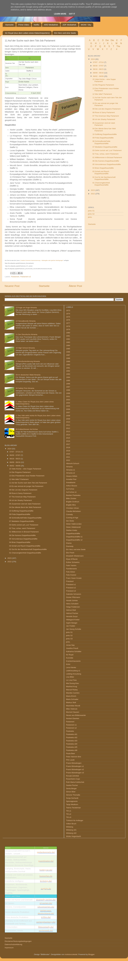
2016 (68, 441)
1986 (68, 352)
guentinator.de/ (46, 861)
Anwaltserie (70, 482)
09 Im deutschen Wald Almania (28, 375)
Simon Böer (71, 792)
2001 (68, 396)
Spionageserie (72, 801)
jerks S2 (91, 214)
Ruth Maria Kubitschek (75, 782)
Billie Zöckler (71, 498)
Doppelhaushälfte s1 (74, 537)
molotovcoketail (71, 954)
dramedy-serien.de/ (46, 900)
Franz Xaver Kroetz (74, 578)
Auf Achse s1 (71, 492)
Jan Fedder (70, 626)
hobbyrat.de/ (45, 870)
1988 (68, 358)
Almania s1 (70, 470)
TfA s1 (68, 811)
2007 (68, 412)
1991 (68, 368)
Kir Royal (69, 655)
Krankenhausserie (73, 661)
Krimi (68, 664)
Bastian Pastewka (73, 495)
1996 (68, 384)
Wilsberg (69, 827)
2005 (68, 406)
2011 (68, 425)
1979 (68, 329)
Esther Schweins (73, 562)
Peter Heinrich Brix (73, 757)
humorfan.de (45, 876)
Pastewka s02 (71, 737)
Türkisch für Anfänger (74, 820)
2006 (68, 409)
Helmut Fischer (72, 613)
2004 (68, 403)
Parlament (15, 277)
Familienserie (71, 569)
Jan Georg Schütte (73, 629)
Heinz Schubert (72, 604)
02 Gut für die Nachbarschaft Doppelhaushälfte (104, 178)
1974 (68, 314)
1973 (68, 310)
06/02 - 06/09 (98, 76)
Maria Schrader (72, 699)
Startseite (9, 25)
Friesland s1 (71, 584)
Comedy (69, 514)
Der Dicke (70, 521)
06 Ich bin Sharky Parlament (104, 119)
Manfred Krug (71, 686)
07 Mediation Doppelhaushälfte (105, 147)
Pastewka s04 (71, 744)
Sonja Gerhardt (72, 798)
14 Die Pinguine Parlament (103, 85)
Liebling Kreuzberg (73, 674)
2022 (93, 194)
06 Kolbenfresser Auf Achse (27, 429)
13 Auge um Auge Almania (26, 308)
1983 (68, 342)
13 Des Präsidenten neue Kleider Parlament (26, 476)
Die (112, 40)
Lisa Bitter (70, 677)
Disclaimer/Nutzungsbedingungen (18, 941)
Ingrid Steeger (71, 623)
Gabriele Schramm (73, 594)
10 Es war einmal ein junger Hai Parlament (26, 486)
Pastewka (70, 731)
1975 (68, 317)
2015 (68, 438)
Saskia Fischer (72, 785)
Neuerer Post (12, 286)
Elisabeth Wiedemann (75, 556)
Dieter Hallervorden (74, 524)
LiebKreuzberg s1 (73, 671)
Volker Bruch (71, 824)
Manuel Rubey (72, 690)
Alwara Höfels (71, 476)
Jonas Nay (70, 645)
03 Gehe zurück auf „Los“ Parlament (107, 150)
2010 (68, 422)
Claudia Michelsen (73, 511)
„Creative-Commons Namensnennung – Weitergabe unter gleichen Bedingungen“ (41, 260)
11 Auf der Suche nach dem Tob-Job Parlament (28, 483)
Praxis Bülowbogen (74, 763)
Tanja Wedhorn (72, 804)
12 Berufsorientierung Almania (28, 361)
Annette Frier (71, 479)
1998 (68, 390)
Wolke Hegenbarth (73, 836)
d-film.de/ (46, 917)
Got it (72, 14)
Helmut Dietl (71, 610)
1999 (68, 393)
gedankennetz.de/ (46, 852)
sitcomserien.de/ (45, 907)
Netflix (36, 25)
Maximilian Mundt (73, 706)
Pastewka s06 (71, 750)
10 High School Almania (25, 348)
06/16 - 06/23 (98, 69)
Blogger (91, 954)
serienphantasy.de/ (45, 922)
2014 (68, 435)
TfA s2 (68, 814)
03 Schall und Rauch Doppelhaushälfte (101, 172)
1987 (68, 355)
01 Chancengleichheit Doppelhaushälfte (101, 184)
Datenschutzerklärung (13, 944)
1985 (68, 349)
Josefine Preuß (72, 648)
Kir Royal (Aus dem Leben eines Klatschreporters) (27, 33)
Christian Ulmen (72, 508)
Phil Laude (70, 760)
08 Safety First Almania (25, 388)
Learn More (60, 14)
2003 (68, 400)
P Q (98, 46)
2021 (68, 457)
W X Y (102, 49)
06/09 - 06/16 (98, 73)
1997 (68, 387)
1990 (68, 365)
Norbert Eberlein (72, 718)
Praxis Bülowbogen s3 (75, 773)
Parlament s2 (25, 277)
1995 (68, 380)
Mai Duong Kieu (72, 683)
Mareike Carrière (73, 693)
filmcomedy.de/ (45, 927)
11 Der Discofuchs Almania (26, 334)
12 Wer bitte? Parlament (102, 94)
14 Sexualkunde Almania (25, 321)
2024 (93, 59)
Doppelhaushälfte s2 (74, 540)
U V (91, 49)
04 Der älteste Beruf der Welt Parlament (25, 507)
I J (102, 43)
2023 (93, 190)
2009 (68, 419)
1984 (68, 345)
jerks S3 (69, 639)
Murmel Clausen (72, 712)
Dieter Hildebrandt (73, 527)
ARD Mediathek (51, 25)
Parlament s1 (71, 725)
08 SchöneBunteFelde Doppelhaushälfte (101, 142)
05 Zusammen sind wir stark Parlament (24, 504)
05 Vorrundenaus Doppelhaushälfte (107, 164)
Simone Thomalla (73, 795)
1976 (68, 320)
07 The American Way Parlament (106, 116)
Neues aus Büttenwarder (76, 715)
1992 (68, 371)
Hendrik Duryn (72, 616)
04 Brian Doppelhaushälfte (103, 168)
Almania (69, 467)
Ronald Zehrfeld (72, 776)
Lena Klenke (71, 667)
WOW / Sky (86, 25)
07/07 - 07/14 (98, 62)
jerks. (90, 217)
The (118, 46)
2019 (68, 451)
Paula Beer (70, 753)
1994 (68, 377)
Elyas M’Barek (72, 559)
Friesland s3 (71, 591)
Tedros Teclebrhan (73, 808)
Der (107, 40)
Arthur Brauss (71, 486)
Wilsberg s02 (71, 833)
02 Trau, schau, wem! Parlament (105, 154)
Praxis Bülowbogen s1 (75, 766)
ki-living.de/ (46, 881)
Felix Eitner (70, 572)
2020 (68, 454)
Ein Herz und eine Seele (65, 33)
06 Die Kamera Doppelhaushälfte (106, 161)
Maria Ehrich (71, 696)
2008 (68, 416)
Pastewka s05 (71, 747)
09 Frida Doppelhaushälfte (103, 138)
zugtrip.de (46, 888)
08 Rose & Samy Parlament (104, 112)
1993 (68, 374)
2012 (68, 428)
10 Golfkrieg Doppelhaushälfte (105, 134)
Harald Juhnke (72, 600)
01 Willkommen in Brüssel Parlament (107, 157)
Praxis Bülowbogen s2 (75, 769)
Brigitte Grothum (72, 502)
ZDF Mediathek (69, 25)
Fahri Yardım (71, 565)
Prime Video (23, 25)
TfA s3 (68, 817)
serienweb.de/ (46, 930)
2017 (68, 444)
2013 (68, 431)
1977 (68, 323)
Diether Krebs (71, 530)
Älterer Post (75, 286)
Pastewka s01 (71, 734)
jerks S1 (91, 211)
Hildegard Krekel (72, 620)
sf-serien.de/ (46, 903)
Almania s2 (70, 473)
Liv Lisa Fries (71, 680)
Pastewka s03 (71, 741)
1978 (68, 326)
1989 (68, 361)
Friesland (70, 581)
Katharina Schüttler (73, 651)
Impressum (9, 948)
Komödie (69, 658)
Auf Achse (70, 489)
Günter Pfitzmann (73, 597)
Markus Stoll (71, 702)
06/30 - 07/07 (98, 66)
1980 (68, 333)
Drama (69, 543)
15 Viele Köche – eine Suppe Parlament (25, 469)
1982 (68, 339)
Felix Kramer (71, 575)
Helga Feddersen (73, 607)
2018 (68, 447)
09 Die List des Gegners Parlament (107, 109)
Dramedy (69, 546)
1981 (68, 336)
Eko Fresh (70, 553)
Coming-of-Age (72, 518)
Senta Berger (71, 788)
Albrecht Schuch (72, 463)
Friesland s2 (71, 588)
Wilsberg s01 (71, 830)
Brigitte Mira (71, 505)
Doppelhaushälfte (73, 533)
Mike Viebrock (71, 709)
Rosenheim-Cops (73, 779)
